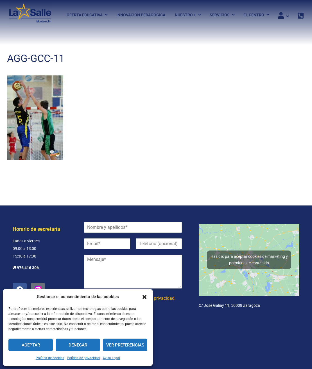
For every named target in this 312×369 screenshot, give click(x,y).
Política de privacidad (83, 358)
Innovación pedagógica (140, 15)
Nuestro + (185, 15)
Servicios (220, 15)
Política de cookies (50, 358)
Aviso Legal (111, 358)
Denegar (78, 345)
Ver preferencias (125, 345)
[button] (144, 297)
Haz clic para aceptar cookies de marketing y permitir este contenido (249, 259)
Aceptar (31, 345)
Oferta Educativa (85, 15)
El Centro (253, 15)
